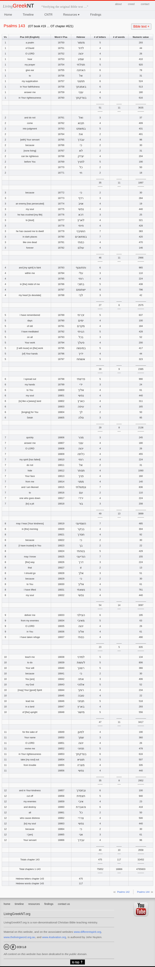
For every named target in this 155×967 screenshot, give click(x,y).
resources (34, 903)
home (7, 903)
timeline (19, 903)
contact (145, 4)
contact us (64, 903)
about (118, 4)
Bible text (141, 26)
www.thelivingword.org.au (19, 937)
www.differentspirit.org (87, 931)
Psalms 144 (143, 892)
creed (131, 4)
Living (18, 6)
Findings (95, 14)
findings (48, 903)
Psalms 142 (123, 892)
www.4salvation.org (54, 937)
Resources (71, 14)
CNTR (48, 14)
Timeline (28, 14)
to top (77, 962)
